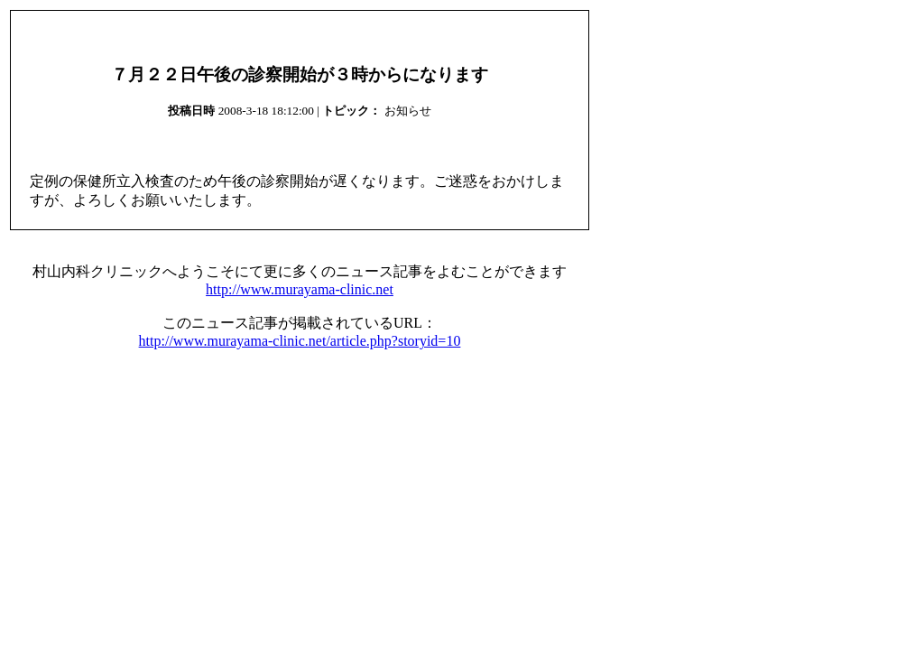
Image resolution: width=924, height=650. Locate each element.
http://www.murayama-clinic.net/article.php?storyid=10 (300, 340)
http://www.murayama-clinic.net (299, 289)
